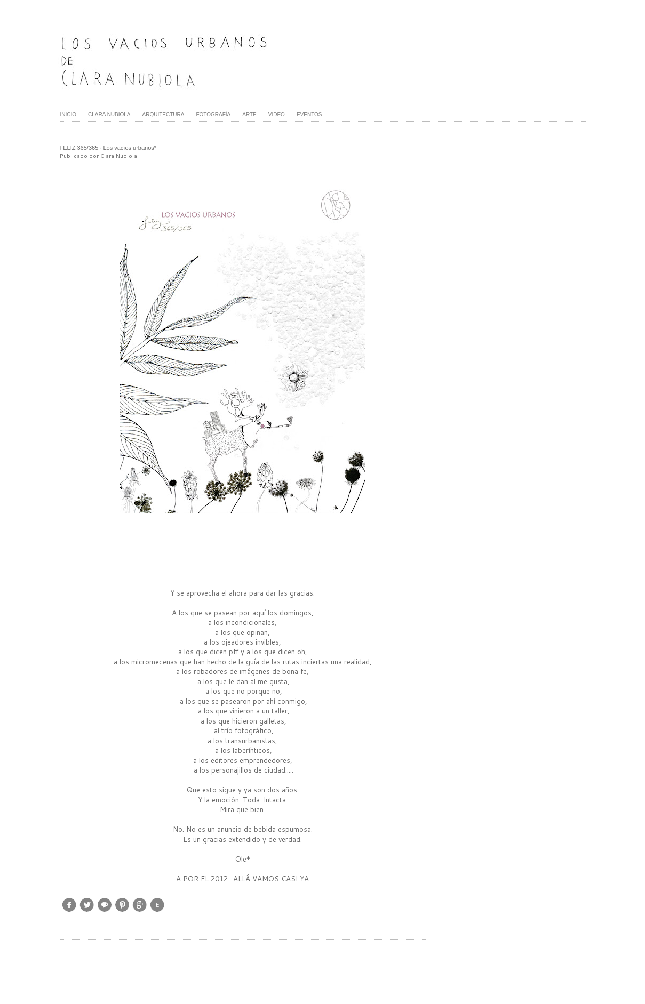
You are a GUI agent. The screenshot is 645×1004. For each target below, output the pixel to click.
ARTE (249, 114)
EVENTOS (309, 114)
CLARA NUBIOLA (109, 114)
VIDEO (276, 114)
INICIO (68, 114)
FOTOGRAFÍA (213, 114)
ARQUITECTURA (163, 114)
